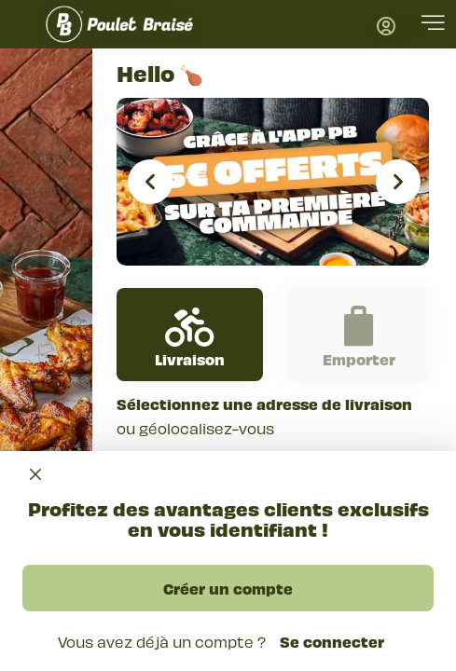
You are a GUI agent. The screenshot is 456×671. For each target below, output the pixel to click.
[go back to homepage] (119, 24)
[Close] (35, 475)
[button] (433, 25)
